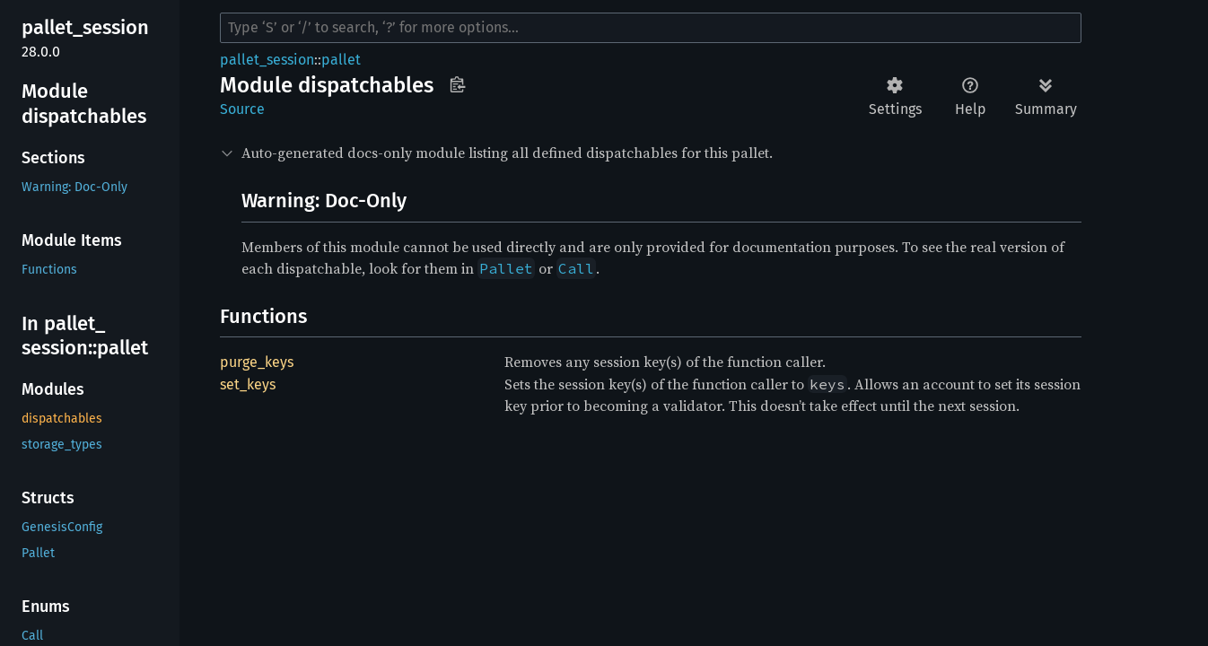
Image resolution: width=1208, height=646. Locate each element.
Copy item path (457, 84)
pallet (341, 59)
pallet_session (267, 59)
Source (242, 109)
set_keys (248, 384)
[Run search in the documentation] (650, 28)
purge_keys (256, 362)
